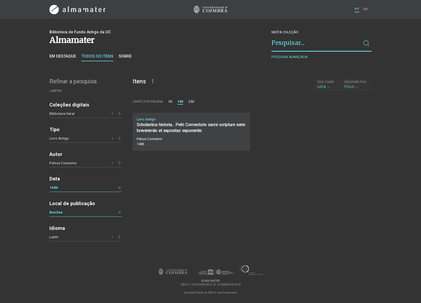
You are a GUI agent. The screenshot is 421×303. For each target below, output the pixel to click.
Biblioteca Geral (61, 113)
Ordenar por (355, 82)
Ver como (325, 82)
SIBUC (212, 292)
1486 (53, 187)
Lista (325, 84)
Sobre (125, 56)
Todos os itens (97, 56)
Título (355, 84)
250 (191, 101)
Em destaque (62, 56)
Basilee (56, 212)
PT (357, 9)
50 (170, 101)
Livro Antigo (59, 138)
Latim (53, 237)
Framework (230, 292)
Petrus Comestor (63, 163)
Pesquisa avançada (289, 57)
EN (365, 9)
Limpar (55, 91)
